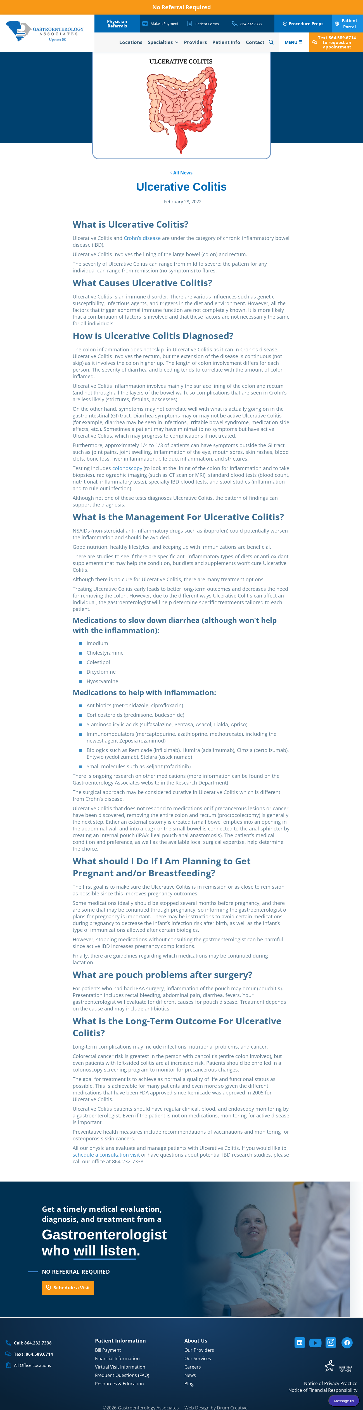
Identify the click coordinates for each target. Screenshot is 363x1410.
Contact (255, 42)
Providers (195, 42)
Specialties (163, 42)
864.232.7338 (251, 23)
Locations (130, 42)
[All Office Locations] (8, 1365)
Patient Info (226, 42)
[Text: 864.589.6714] (8, 1354)
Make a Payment (165, 23)
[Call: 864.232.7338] (8, 1343)
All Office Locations (32, 1365)
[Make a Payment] (145, 23)
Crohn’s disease (142, 238)
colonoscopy (127, 468)
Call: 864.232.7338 (33, 1343)
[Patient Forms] (190, 23)
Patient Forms (207, 23)
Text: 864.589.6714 (33, 1354)
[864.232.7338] (235, 23)
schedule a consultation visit (106, 1154)
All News (181, 173)
